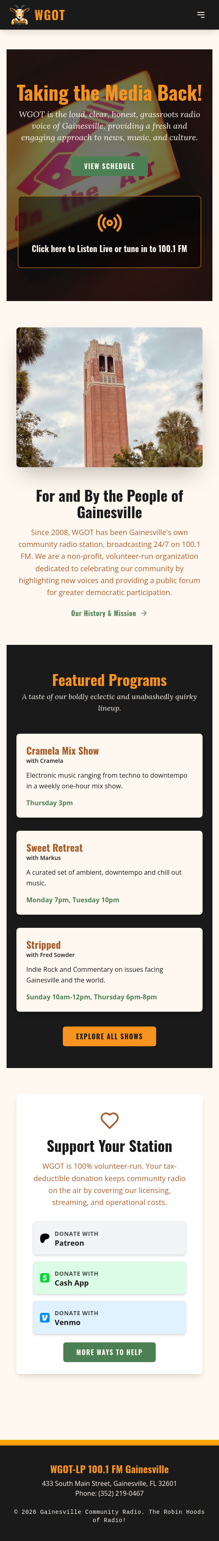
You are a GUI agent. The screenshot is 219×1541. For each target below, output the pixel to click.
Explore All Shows (109, 1036)
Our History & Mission (109, 613)
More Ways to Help (109, 1352)
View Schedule (109, 166)
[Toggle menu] (201, 15)
